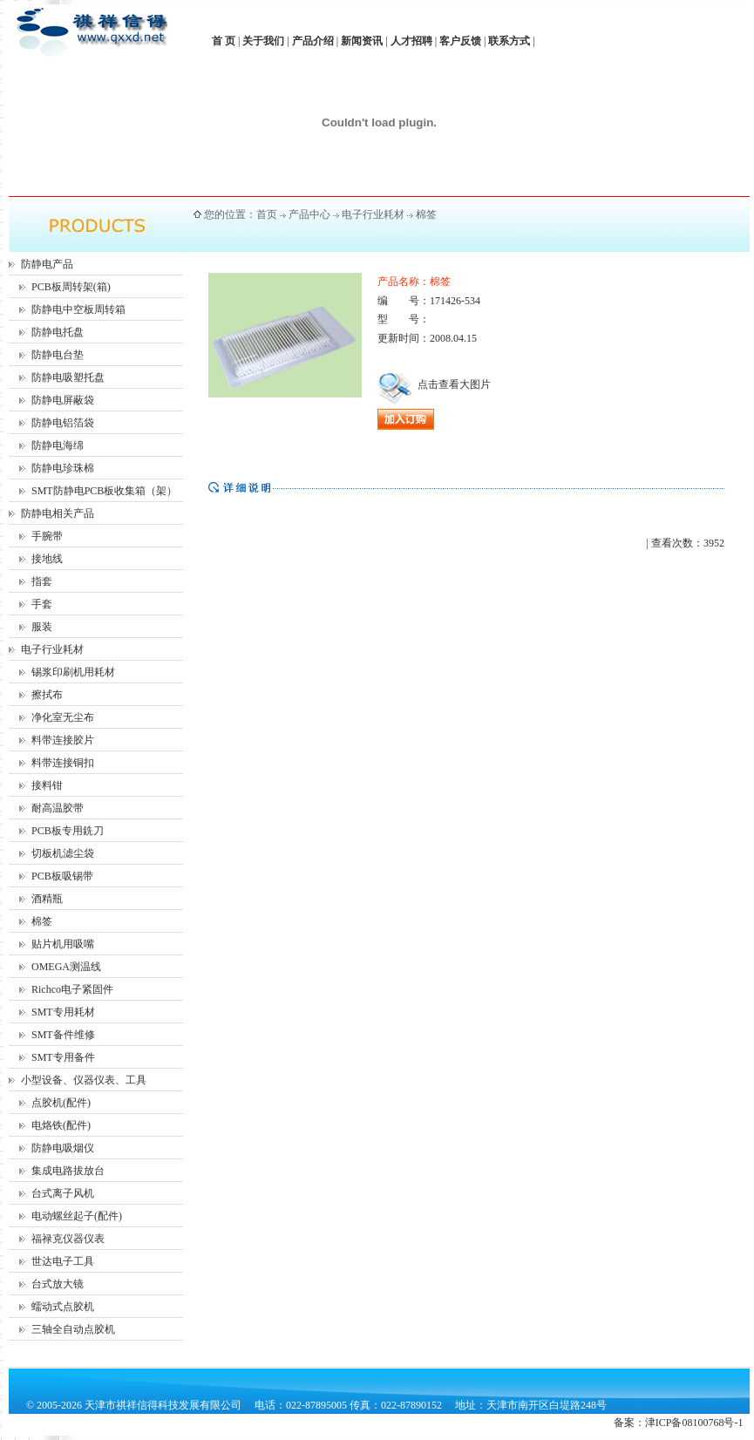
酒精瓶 (47, 899)
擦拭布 (47, 695)
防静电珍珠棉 (62, 468)
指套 (41, 581)
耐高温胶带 (57, 808)
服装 (41, 627)
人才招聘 (411, 41)
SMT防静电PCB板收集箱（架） (104, 491)
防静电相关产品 (57, 513)
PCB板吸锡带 (62, 876)
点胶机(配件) (61, 1103)
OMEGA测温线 (66, 967)
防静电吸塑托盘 (68, 377)
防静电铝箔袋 (62, 423)
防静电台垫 (57, 355)
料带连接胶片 (62, 740)
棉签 (41, 921)
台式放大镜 (57, 1284)
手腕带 (47, 536)
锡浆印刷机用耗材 (73, 672)
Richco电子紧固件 (72, 989)
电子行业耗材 (52, 649)
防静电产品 (47, 264)
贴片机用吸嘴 (62, 944)
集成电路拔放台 (68, 1171)
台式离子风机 (62, 1193)
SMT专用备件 (63, 1057)
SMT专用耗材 (63, 1012)
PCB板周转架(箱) (71, 287)
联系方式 (509, 41)
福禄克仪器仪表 (68, 1239)
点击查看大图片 (434, 384)
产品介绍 (313, 41)
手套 (41, 604)
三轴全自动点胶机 (73, 1329)
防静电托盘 (57, 332)
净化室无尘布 (62, 717)
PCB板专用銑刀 (67, 831)
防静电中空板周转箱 (78, 309)
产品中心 (309, 214)
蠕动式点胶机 (62, 1307)
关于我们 (263, 41)
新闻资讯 (362, 41)
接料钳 (47, 785)
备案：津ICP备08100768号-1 (679, 1422)
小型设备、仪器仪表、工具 (83, 1080)
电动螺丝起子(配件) (76, 1216)
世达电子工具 (62, 1261)
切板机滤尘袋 (62, 853)
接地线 (47, 559)
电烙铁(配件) (61, 1125)
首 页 (223, 41)
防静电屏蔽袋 (62, 400)
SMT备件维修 (63, 1035)
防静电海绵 (57, 445)
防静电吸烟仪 (62, 1148)
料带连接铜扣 (62, 763)
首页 (266, 214)
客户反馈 (460, 41)
